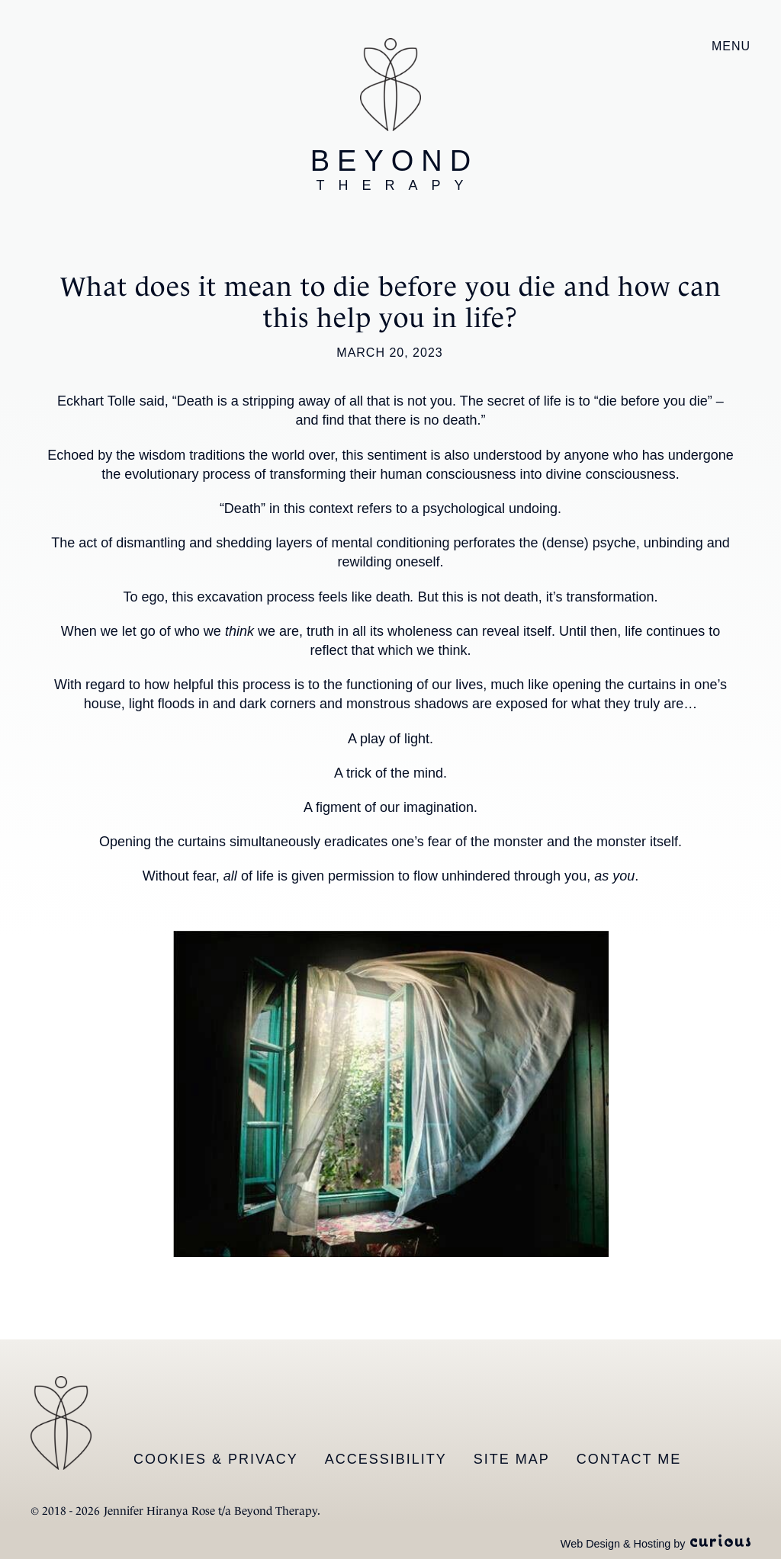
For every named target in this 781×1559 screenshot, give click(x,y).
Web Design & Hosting (616, 1544)
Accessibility (386, 1459)
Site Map (512, 1459)
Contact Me (629, 1459)
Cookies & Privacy (215, 1459)
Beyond (394, 169)
